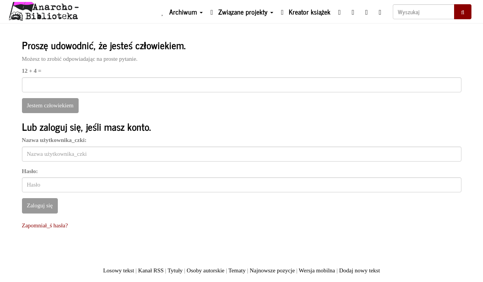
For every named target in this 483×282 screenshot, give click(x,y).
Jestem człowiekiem (50, 105)
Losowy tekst (118, 270)
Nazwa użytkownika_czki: (54, 140)
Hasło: (30, 171)
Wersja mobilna (317, 270)
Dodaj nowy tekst (359, 270)
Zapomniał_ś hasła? (45, 225)
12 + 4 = (32, 71)
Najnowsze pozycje (272, 270)
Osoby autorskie (205, 270)
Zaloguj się (40, 205)
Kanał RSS (150, 270)
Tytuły (175, 270)
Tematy (237, 270)
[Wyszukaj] (423, 11)
